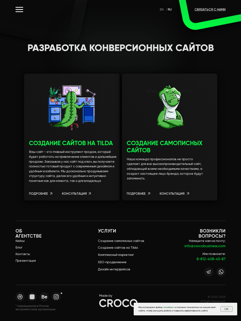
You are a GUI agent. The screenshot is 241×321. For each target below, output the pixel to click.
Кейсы (20, 241)
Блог (18, 247)
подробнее (38, 193)
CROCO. (47, 9)
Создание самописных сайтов (121, 241)
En (162, 9)
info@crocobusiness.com (205, 246)
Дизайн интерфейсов (114, 269)
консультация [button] (74, 193)
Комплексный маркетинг (116, 255)
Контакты (22, 254)
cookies (168, 307)
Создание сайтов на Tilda (71, 143)
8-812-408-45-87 (211, 259)
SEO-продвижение (112, 262)
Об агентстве (28, 233)
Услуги (107, 231)
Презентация (25, 260)
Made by (105, 295)
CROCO (118, 303)
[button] (89, 194)
